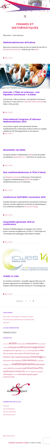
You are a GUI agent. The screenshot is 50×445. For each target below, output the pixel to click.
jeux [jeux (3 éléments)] (37, 360)
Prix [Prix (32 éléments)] (41, 368)
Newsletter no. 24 (20, 157)
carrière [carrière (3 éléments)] (5, 347)
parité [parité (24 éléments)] (26, 368)
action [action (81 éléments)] (13, 343)
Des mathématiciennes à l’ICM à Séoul (24, 172)
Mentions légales (9, 436)
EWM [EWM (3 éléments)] (29, 350)
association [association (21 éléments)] (32, 343)
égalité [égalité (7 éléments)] (30, 374)
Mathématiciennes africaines (19, 42)
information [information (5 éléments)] (7, 360)
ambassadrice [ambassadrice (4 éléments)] (21, 344)
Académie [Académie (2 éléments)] (5, 344)
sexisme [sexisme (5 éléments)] (33, 371)
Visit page (25, 6)
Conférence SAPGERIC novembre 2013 (24, 197)
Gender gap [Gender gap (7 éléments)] (34, 353)
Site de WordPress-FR (9, 415)
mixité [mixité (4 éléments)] (5, 368)
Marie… (37, 49)
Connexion (6, 406)
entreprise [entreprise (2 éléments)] (25, 350)
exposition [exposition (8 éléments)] (35, 350)
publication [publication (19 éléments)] (9, 371)
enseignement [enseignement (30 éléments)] (37, 347)
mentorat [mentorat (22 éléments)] (40, 364)
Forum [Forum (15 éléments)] (27, 353)
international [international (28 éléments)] (29, 360)
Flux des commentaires (9, 412)
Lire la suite (8, 58)
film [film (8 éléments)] (4, 353)
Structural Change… (31, 207)
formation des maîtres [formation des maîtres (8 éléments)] (15, 353)
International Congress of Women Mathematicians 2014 (22, 120)
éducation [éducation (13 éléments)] (22, 374)
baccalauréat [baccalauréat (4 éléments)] (42, 344)
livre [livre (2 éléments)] (10, 364)
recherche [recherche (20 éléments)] (20, 371)
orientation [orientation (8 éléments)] (18, 368)
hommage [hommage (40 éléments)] (37, 356)
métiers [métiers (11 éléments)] (10, 368)
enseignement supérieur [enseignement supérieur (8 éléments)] (12, 350)
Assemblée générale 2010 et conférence (18, 223)
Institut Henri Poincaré (12, 49)
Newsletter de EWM (14, 150)
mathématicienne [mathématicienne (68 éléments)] (23, 364)
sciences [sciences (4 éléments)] (27, 371)
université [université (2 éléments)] (15, 374)
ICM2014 (28, 179)
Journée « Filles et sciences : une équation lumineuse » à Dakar (25, 76)
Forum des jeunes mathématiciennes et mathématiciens (18, 319)
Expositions (6, 322)
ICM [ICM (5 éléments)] (44, 357)
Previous (19, 301)
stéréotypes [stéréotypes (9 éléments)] (8, 374)
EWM (31, 155)
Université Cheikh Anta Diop (33, 102)
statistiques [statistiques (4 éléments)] (39, 371)
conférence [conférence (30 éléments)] (23, 347)
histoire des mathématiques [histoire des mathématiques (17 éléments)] (17, 357)
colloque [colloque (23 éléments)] (12, 347)
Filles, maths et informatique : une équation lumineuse (18, 317)
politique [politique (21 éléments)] (34, 368)
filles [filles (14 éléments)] (42, 350)
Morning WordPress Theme (18, 443)
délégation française (12, 177)
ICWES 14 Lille (25, 260)
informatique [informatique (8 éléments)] (16, 360)
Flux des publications (9, 409)
